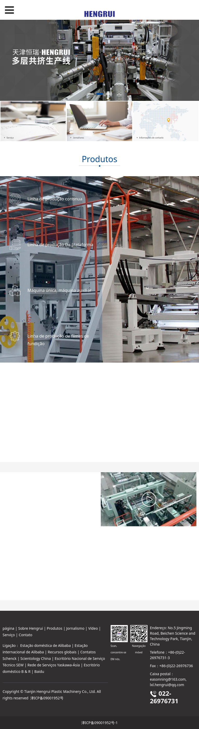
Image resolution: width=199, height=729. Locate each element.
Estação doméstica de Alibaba (45, 645)
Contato (25, 634)
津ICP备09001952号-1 (99, 722)
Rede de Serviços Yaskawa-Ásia (53, 664)
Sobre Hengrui (30, 628)
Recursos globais (62, 651)
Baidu (39, 671)
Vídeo (93, 628)
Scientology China (35, 658)
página (8, 628)
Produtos (54, 628)
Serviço (9, 634)
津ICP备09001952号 (46, 697)
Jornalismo (75, 628)
